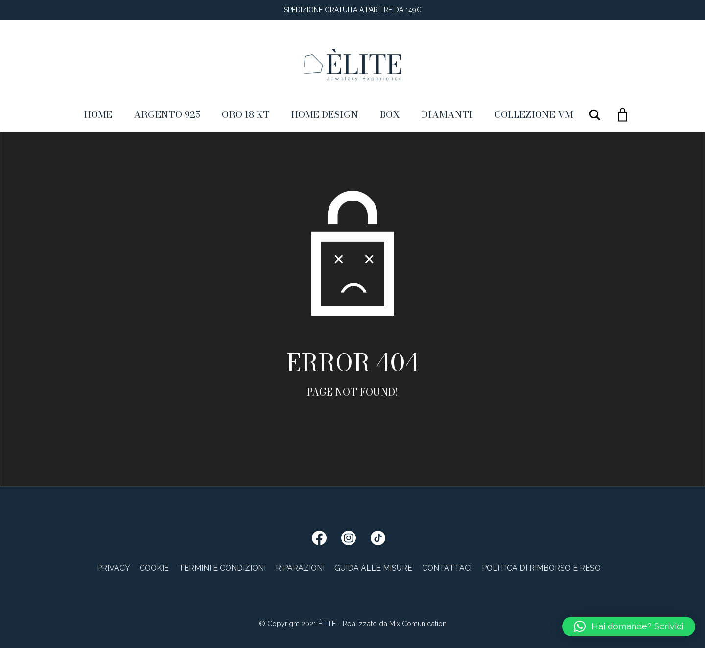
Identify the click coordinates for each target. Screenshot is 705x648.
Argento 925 (167, 114)
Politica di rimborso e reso (541, 568)
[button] (628, 626)
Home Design (324, 114)
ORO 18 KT (246, 114)
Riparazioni (300, 568)
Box (390, 114)
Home (98, 114)
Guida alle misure (373, 568)
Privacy (113, 568)
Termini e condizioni (222, 568)
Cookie (154, 568)
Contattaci (447, 568)
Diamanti (447, 114)
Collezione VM (533, 114)
